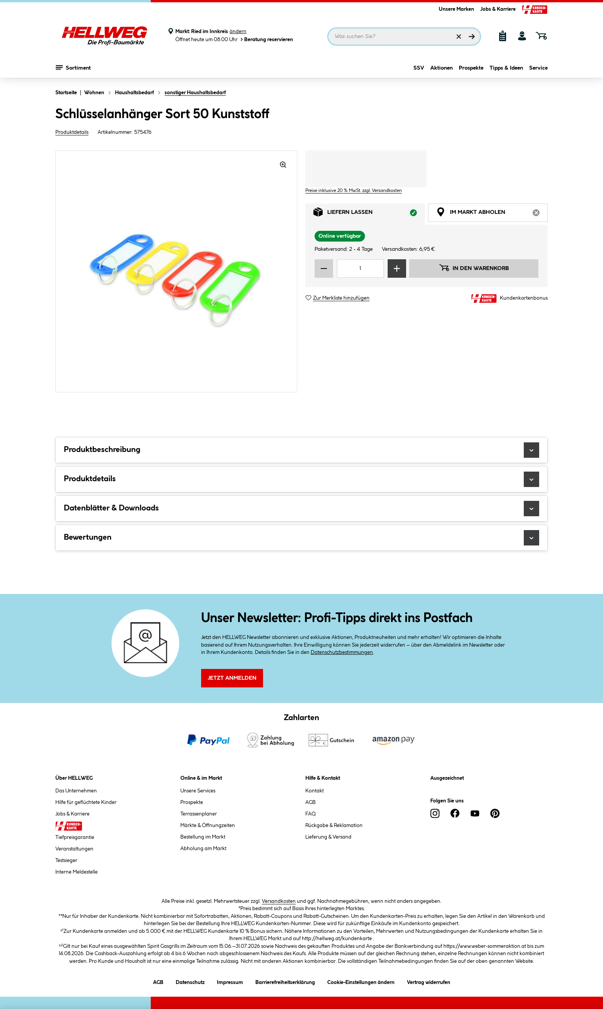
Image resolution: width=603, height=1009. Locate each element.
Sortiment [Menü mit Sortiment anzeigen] (73, 67)
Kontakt (314, 791)
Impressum (230, 981)
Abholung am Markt (203, 848)
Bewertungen (301, 537)
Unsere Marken (456, 9)
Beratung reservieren (266, 39)
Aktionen (441, 68)
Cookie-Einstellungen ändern (361, 981)
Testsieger (66, 860)
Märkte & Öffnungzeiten (207, 825)
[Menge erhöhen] (397, 268)
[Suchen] (472, 36)
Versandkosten (279, 901)
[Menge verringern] (324, 268)
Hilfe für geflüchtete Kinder (86, 802)
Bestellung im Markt (202, 837)
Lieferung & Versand (328, 837)
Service (538, 68)
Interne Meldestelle (76, 872)
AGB (310, 802)
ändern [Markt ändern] (238, 31)
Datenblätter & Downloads (301, 508)
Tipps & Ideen (506, 68)
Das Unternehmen (76, 791)
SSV (418, 68)
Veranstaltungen (74, 849)
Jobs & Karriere (498, 9)
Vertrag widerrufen (428, 982)
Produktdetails (71, 132)
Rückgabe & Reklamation (334, 825)
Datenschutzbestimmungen (342, 652)
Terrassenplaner (198, 814)
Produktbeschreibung (301, 450)
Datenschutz (190, 981)
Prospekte (471, 68)
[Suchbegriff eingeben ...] (404, 36)
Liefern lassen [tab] (369, 214)
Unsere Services (197, 791)
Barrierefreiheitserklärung (285, 981)
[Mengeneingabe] (360, 268)
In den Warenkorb (474, 267)
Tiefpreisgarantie (74, 837)
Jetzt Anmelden (232, 678)
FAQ (310, 814)
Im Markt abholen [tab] (492, 214)
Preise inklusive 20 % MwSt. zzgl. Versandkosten (353, 190)
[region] (177, 271)
